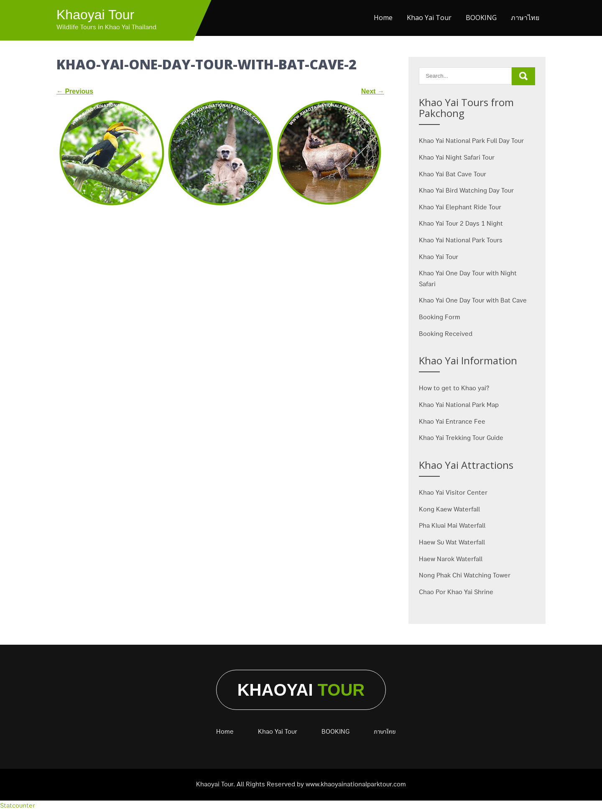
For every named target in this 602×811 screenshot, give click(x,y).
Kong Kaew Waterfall (449, 509)
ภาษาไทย (525, 17)
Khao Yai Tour (429, 17)
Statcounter (17, 805)
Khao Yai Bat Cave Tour (452, 174)
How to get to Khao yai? (454, 388)
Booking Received (445, 334)
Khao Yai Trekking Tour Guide (461, 438)
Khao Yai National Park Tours (461, 240)
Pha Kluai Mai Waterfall (452, 525)
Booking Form (439, 317)
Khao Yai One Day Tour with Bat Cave (473, 300)
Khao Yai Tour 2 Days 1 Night (461, 223)
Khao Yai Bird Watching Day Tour (466, 190)
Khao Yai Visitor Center (453, 492)
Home (383, 17)
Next (372, 91)
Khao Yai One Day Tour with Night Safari (468, 278)
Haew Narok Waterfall (450, 559)
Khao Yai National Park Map (459, 405)
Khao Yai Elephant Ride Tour (460, 207)
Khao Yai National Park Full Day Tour (471, 140)
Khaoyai (301, 690)
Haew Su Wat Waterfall (452, 542)
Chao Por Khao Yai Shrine (456, 592)
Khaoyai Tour (95, 14)
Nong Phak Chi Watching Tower (464, 575)
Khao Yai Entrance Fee (452, 421)
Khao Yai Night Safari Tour (457, 157)
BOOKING (481, 17)
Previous (74, 91)
